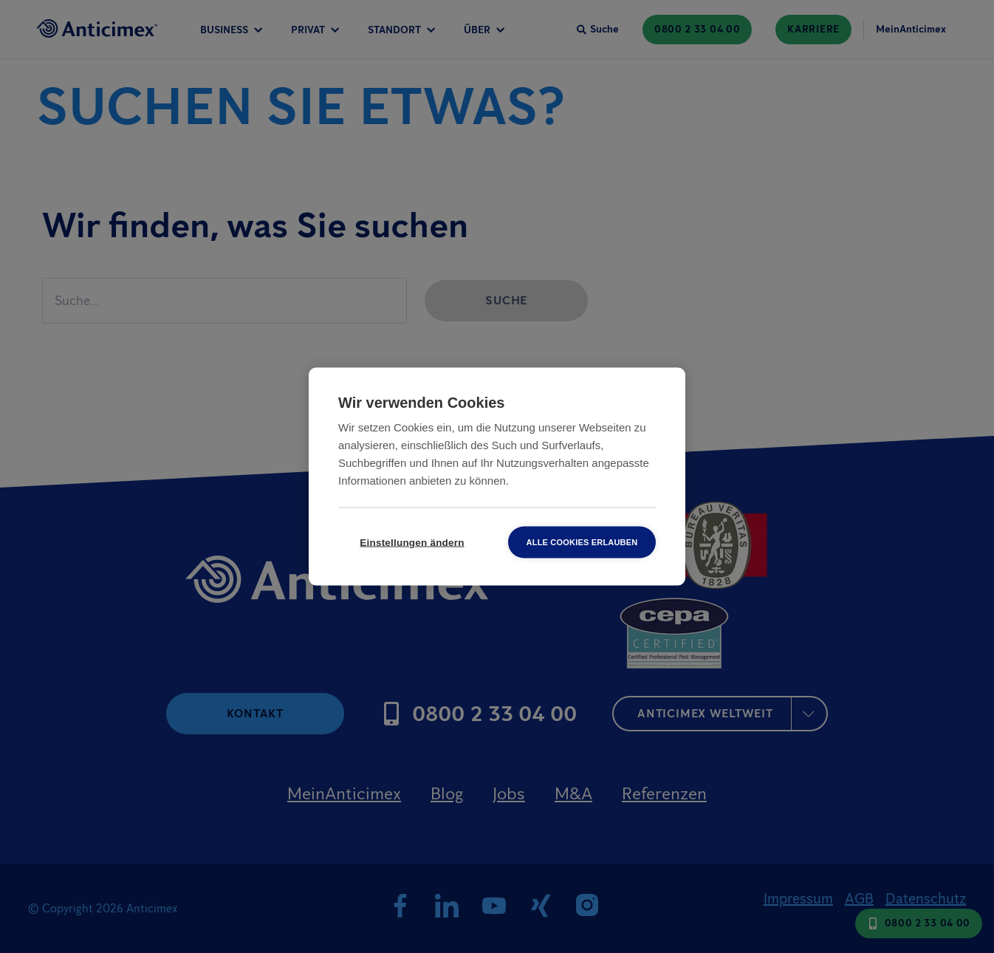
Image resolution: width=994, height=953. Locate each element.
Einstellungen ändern (412, 542)
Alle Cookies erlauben (582, 542)
